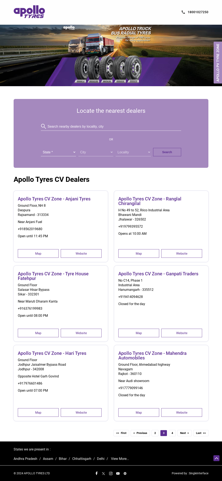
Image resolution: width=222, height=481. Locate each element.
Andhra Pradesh (25, 459)
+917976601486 (30, 383)
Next (183, 433)
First (123, 433)
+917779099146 (130, 388)
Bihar (63, 459)
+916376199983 (30, 308)
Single (198, 473)
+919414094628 (130, 297)
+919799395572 (130, 226)
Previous (142, 433)
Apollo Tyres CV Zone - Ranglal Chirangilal (149, 201)
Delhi (101, 459)
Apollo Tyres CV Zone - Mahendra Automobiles (152, 355)
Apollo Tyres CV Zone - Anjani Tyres (54, 198)
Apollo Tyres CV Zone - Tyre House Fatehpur (53, 276)
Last (198, 433)
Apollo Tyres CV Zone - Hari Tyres (52, 353)
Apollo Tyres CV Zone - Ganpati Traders (158, 273)
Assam (48, 459)
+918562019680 (30, 229)
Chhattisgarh (81, 459)
